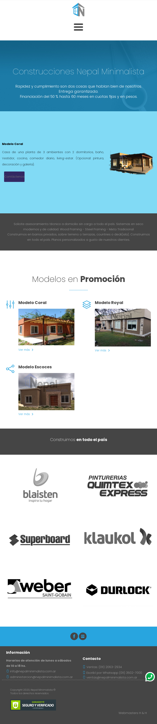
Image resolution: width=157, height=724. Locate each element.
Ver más (24, 350)
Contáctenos (14, 177)
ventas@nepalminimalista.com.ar (110, 677)
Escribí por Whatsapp (102, 673)
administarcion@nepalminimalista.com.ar (39, 677)
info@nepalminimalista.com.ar (31, 671)
